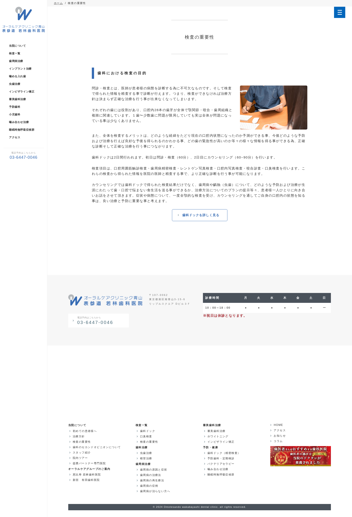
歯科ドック (147, 431)
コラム (278, 441)
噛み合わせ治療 (19, 122)
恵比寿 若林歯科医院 (87, 474)
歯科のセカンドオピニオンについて (97, 447)
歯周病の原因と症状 (153, 469)
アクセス (14, 137)
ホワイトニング (218, 436)
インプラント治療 (20, 68)
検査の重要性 (82, 441)
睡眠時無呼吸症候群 (21, 129)
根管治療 (146, 458)
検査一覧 (14, 53)
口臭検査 (146, 436)
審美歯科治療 (17, 99)
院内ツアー (80, 458)
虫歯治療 (14, 84)
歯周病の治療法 (150, 475)
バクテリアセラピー (221, 463)
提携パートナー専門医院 (89, 463)
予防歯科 (14, 106)
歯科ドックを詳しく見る (200, 215)
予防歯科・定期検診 (221, 458)
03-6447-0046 (101, 320)
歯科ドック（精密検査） (223, 453)
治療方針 (79, 436)
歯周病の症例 (149, 485)
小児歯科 (14, 114)
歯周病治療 (16, 61)
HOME (278, 425)
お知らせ (280, 435)
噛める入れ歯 (17, 76)
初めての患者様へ (85, 431)
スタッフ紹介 (82, 452)
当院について (17, 45)
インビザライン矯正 (21, 91)
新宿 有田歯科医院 (86, 480)
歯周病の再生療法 (152, 480)
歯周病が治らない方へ (155, 491)
